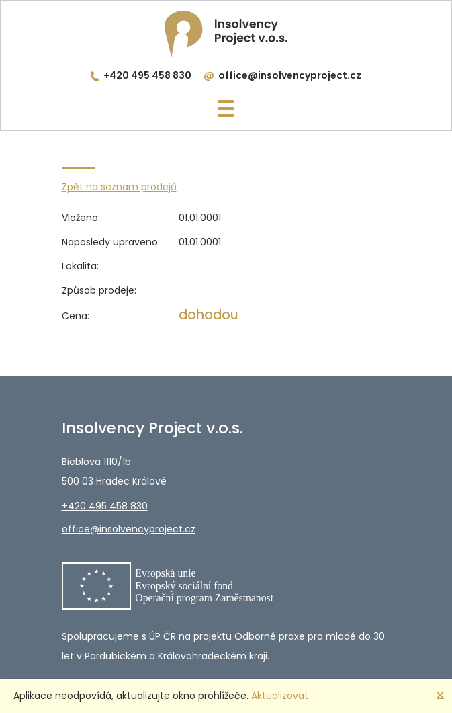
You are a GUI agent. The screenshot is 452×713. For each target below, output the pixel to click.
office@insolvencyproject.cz (289, 75)
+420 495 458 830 (147, 75)
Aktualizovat (279, 695)
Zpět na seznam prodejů (119, 187)
